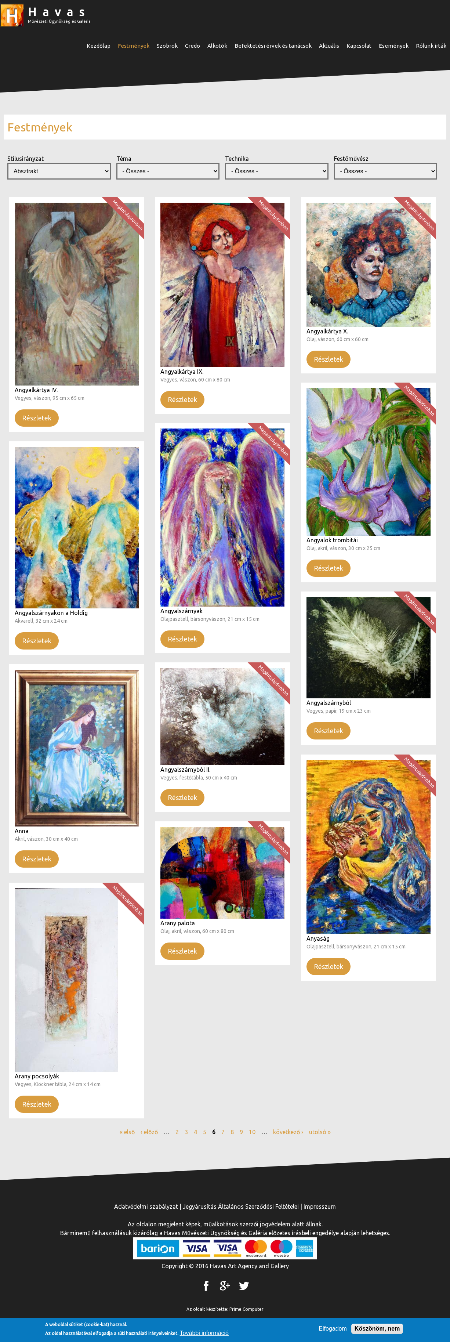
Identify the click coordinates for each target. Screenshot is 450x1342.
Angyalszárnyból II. (185, 769)
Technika (237, 158)
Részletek (36, 418)
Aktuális (329, 46)
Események (394, 46)
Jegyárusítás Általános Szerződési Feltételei (241, 1206)
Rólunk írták (431, 46)
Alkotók (217, 46)
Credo (192, 46)
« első (127, 1132)
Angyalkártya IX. (181, 371)
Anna (22, 831)
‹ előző (149, 1132)
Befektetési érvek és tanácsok (273, 46)
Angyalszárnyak (181, 611)
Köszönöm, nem (377, 1329)
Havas (59, 11)
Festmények (133, 46)
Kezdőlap (98, 46)
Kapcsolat (358, 46)
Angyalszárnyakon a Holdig (51, 612)
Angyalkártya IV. (36, 390)
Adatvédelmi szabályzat (146, 1206)
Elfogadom (333, 1329)
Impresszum (320, 1206)
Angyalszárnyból (328, 702)
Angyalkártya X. (327, 331)
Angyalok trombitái (332, 540)
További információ (204, 1333)
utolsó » (320, 1132)
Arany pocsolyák (37, 1076)
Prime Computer (246, 1309)
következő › (288, 1132)
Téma (123, 158)
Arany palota (177, 923)
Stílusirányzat (25, 158)
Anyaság (318, 938)
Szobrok (167, 46)
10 (252, 1132)
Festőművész (351, 158)
